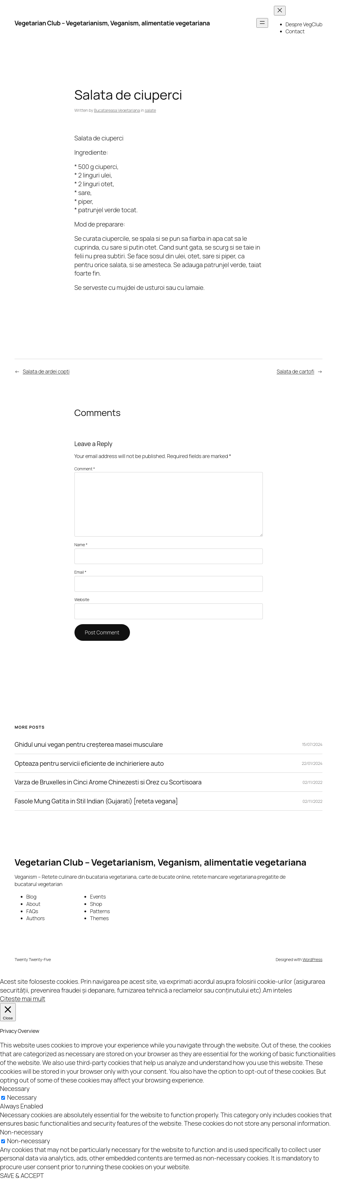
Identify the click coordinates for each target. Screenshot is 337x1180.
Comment (84, 468)
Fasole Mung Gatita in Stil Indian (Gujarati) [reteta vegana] (96, 801)
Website (81, 599)
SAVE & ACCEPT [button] (22, 1175)
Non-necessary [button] (21, 1132)
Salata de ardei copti (46, 371)
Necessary (22, 1097)
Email (80, 572)
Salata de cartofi (295, 371)
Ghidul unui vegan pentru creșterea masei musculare (89, 744)
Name (81, 544)
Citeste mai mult (22, 998)
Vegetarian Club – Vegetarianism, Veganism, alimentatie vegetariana (112, 23)
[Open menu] (262, 23)
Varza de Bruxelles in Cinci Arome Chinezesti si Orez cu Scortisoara (108, 782)
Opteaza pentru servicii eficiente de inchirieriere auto (89, 763)
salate (150, 110)
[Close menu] (280, 10)
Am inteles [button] (277, 990)
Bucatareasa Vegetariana (117, 110)
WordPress (312, 959)
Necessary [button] (14, 1088)
